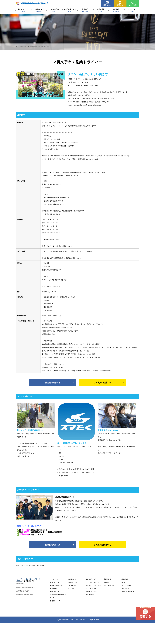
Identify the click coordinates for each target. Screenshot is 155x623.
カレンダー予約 (126, 585)
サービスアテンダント (92, 582)
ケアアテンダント (91, 588)
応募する (120, 3)
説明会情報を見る (52, 383)
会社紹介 (124, 582)
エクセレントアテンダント (93, 585)
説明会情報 (125, 579)
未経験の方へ (72, 579)
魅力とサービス (54, 582)
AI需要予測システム (56, 585)
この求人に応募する (102, 383)
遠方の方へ (71, 588)
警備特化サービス (55, 601)
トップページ (54, 579)
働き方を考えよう (91, 579)
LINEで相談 (133, 3)
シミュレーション (109, 585)
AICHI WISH (53, 588)
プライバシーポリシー (128, 591)
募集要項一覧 (107, 579)
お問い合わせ (107, 3)
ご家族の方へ (72, 585)
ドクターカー (90, 594)
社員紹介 (106, 582)
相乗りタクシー (54, 591)
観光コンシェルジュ (92, 591)
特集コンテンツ (72, 582)
